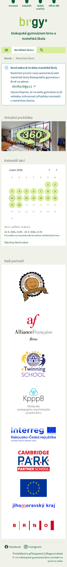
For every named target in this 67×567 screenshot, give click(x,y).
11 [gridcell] (19, 198)
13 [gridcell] (34, 198)
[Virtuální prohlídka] (33, 136)
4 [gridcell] (19, 191)
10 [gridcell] (12, 198)
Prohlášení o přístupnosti (28, 553)
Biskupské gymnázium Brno (35, 557)
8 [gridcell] (47, 191)
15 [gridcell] (48, 198)
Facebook (12, 547)
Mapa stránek (54, 553)
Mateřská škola (24, 50)
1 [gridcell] (47, 184)
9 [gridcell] (55, 191)
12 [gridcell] (26, 198)
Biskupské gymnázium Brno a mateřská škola (33, 33)
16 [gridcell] (55, 198)
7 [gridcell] (40, 191)
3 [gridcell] (12, 191)
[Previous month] (49, 169)
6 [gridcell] (33, 191)
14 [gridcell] (41, 198)
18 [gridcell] (19, 204)
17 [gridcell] (12, 204)
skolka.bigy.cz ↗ (24, 86)
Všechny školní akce (16, 242)
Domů (8, 58)
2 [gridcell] (55, 184)
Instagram (32, 547)
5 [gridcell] (26, 191)
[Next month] (56, 169)
